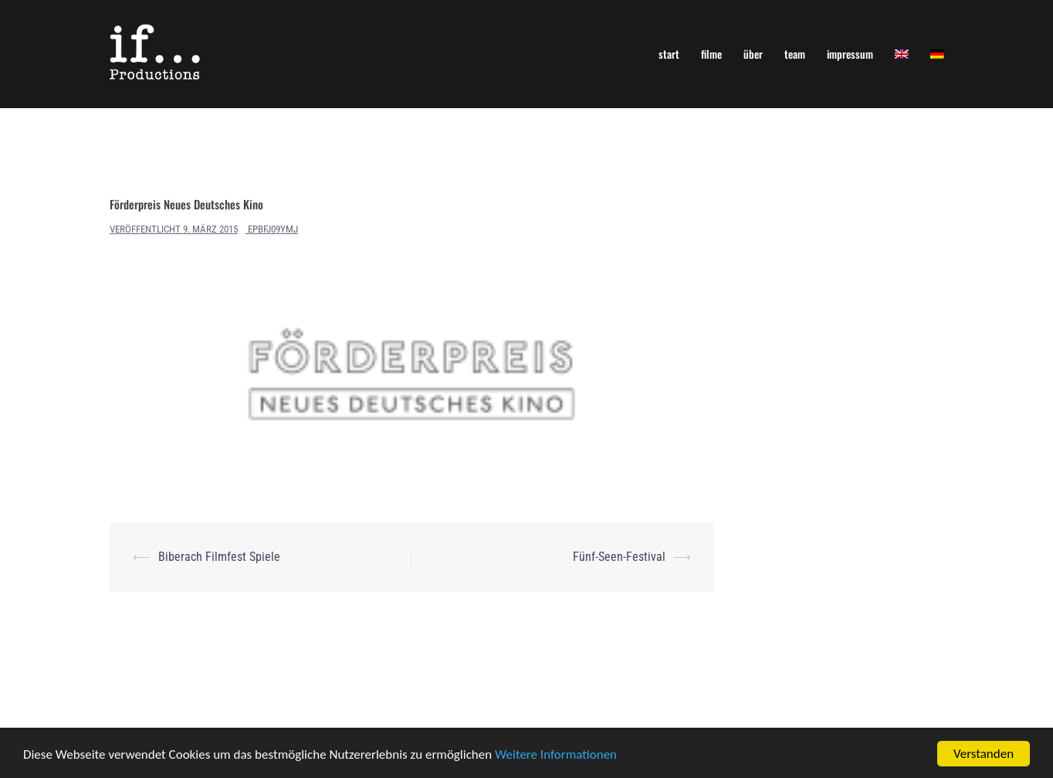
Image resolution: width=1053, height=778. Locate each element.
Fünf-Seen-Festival (619, 556)
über (753, 54)
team (794, 54)
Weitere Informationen (556, 755)
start (669, 54)
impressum (850, 54)
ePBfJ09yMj (273, 229)
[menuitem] (902, 53)
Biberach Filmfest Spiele (219, 556)
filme (711, 54)
